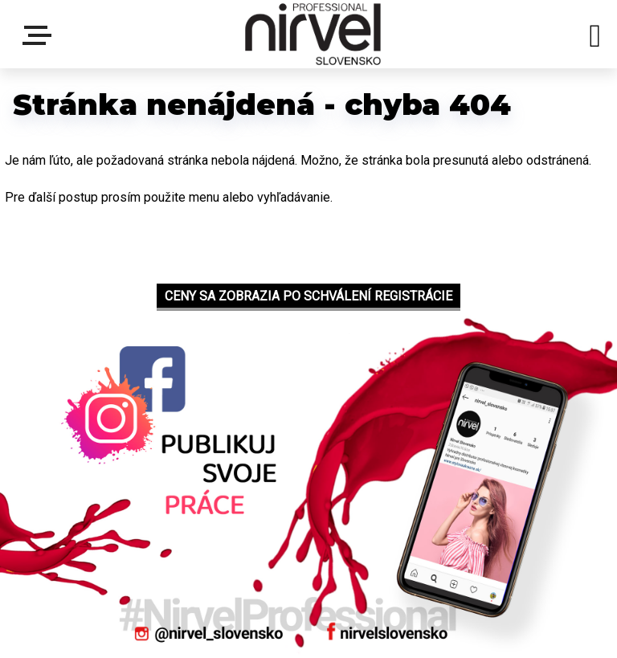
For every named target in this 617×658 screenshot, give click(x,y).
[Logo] (312, 34)
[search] (595, 38)
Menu (40, 35)
